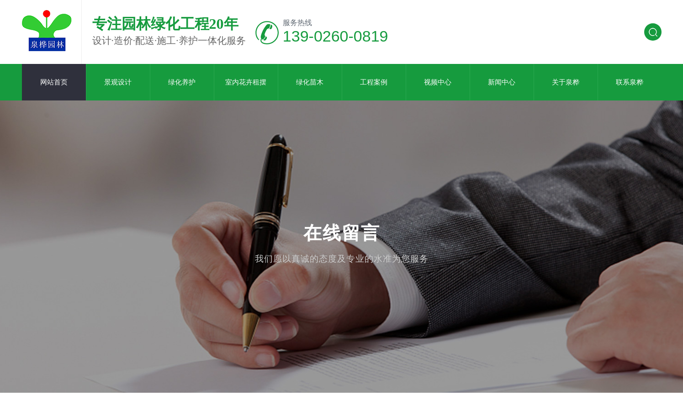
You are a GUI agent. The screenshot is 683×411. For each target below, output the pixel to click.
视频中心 (437, 82)
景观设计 (118, 82)
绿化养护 (182, 82)
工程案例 (373, 82)
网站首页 (54, 82)
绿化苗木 (309, 82)
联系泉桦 (629, 82)
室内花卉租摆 (245, 82)
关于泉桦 (565, 82)
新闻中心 (501, 82)
